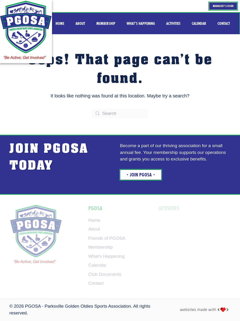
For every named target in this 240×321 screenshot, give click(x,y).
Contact (96, 283)
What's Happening (106, 256)
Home (94, 220)
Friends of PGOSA (106, 238)
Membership (100, 247)
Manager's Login (223, 6)
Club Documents (104, 274)
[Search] (120, 113)
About (94, 229)
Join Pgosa (140, 175)
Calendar (97, 265)
